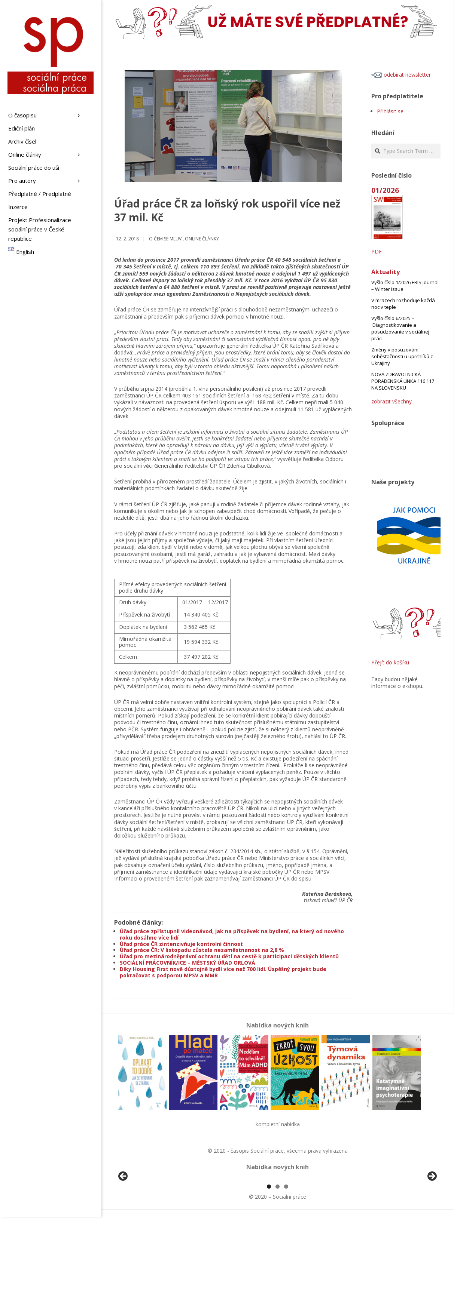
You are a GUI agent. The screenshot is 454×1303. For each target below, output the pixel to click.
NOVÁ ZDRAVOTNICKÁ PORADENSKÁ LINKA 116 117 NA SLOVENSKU (402, 381)
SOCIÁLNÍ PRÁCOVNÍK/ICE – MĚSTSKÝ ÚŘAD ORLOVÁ (187, 962)
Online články (202, 239)
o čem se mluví (166, 239)
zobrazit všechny (391, 401)
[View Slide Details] (144, 1221)
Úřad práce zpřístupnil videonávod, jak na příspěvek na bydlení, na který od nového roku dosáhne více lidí (232, 934)
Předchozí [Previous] (123, 1219)
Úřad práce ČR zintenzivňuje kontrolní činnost (181, 943)
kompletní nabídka (278, 1124)
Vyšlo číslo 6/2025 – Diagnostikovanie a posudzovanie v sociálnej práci (400, 328)
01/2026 (385, 190)
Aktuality (385, 272)
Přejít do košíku (390, 662)
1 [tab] (269, 1272)
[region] (277, 1221)
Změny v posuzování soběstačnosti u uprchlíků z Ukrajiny (402, 356)
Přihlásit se (390, 111)
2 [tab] (277, 1272)
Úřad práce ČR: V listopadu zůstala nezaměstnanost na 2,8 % (202, 949)
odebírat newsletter (401, 74)
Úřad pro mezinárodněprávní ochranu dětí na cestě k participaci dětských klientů (229, 956)
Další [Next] (431, 1219)
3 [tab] (286, 1272)
